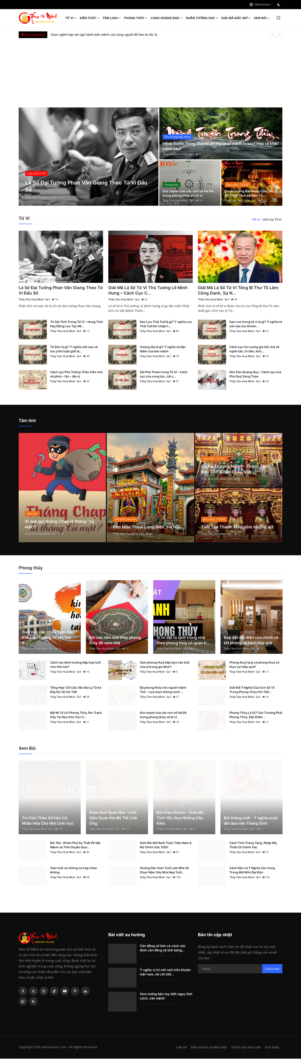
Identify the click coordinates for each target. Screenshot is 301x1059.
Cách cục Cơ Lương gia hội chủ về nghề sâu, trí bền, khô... (254, 349)
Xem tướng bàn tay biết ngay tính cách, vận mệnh (166, 996)
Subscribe (272, 969)
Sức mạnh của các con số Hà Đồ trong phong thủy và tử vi (189, 193)
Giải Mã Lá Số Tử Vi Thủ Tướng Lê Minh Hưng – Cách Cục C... (148, 290)
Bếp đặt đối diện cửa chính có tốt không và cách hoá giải (251, 641)
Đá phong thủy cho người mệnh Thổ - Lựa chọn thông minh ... (163, 690)
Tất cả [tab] (256, 219)
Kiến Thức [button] (90, 18)
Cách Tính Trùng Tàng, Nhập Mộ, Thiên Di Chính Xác (253, 845)
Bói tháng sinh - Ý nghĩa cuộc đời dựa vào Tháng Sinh (251, 821)
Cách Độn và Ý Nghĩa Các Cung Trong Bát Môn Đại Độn (252, 870)
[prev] (273, 34)
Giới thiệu (272, 1047)
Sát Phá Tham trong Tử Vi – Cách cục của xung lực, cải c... (164, 375)
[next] (280, 34)
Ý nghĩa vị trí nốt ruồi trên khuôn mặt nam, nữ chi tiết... (165, 972)
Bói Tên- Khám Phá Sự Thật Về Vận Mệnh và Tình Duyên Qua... (75, 845)
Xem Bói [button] (262, 18)
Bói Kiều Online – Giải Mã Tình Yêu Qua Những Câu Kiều (179, 818)
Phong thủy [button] (136, 18)
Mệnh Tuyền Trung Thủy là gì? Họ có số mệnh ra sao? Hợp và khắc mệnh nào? (219, 146)
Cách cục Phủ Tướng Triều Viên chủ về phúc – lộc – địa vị (76, 375)
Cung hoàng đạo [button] (167, 18)
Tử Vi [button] (71, 18)
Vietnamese (260, 4)
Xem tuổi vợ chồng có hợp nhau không (73, 870)
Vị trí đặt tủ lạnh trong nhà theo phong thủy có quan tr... (183, 641)
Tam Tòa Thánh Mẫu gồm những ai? (238, 527)
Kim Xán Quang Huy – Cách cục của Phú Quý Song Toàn (255, 375)
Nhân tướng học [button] (202, 18)
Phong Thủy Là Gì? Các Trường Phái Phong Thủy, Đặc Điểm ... (255, 715)
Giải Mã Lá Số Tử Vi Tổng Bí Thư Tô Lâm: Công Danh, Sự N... (239, 290)
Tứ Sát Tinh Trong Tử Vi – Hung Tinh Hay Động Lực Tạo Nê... (76, 324)
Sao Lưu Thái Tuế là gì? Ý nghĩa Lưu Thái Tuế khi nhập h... (166, 324)
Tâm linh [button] (112, 18)
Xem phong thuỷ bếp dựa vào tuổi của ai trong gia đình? (165, 665)
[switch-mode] (279, 4)
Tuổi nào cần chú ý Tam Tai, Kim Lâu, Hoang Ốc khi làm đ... (47, 638)
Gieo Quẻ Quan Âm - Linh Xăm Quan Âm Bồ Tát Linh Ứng (113, 818)
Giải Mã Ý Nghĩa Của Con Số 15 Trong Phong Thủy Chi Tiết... (252, 690)
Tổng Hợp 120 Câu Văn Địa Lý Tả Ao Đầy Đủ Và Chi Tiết (76, 690)
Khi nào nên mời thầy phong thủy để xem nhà (115, 641)
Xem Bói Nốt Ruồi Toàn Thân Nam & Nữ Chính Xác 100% (165, 845)
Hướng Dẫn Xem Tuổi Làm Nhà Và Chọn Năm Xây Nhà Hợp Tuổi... (164, 870)
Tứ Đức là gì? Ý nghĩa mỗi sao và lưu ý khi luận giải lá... (74, 349)
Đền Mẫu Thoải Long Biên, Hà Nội (147, 527)
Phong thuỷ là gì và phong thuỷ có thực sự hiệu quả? (254, 665)
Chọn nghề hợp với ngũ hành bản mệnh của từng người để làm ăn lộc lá (104, 34)
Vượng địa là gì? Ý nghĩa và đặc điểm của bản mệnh (163, 349)
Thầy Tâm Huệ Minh (37, 197)
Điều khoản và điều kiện (209, 1047)
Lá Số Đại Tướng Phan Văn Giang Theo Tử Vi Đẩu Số (58, 290)
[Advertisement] (150, 70)
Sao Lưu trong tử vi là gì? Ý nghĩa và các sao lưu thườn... (255, 324)
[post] (89, 156)
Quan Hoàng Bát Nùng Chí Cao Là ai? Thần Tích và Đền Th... (250, 193)
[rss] (33, 1001)
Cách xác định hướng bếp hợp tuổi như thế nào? (75, 665)
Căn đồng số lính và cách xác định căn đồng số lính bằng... (163, 948)
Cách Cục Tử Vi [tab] (271, 219)
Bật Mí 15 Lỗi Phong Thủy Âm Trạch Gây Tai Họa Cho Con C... (76, 715)
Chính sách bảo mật (246, 1047)
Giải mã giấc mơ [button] (236, 18)
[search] (279, 18)
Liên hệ (181, 1047)
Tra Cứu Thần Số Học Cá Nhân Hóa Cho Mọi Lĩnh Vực (48, 821)
